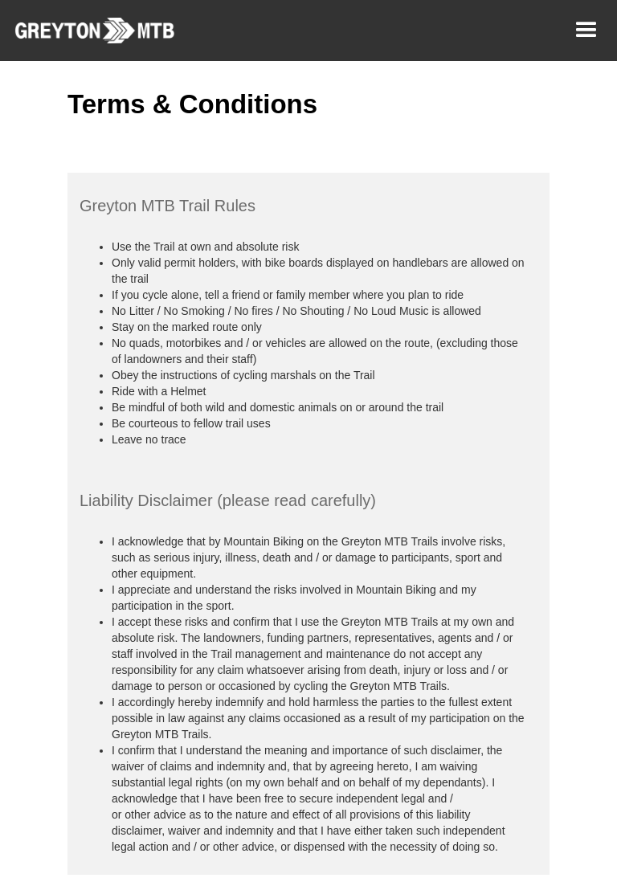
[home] (87, 31)
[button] (586, 30)
